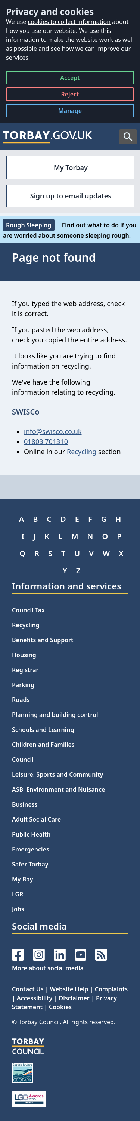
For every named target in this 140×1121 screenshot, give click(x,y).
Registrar (25, 670)
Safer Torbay (30, 864)
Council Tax (28, 610)
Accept (70, 79)
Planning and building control (55, 715)
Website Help (69, 989)
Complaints (111, 989)
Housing (24, 655)
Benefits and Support (43, 640)
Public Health (31, 834)
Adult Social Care (36, 819)
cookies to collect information (69, 22)
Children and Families (43, 744)
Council (23, 759)
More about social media (48, 968)
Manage (75, 112)
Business (25, 804)
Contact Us (28, 989)
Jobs (18, 909)
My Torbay (71, 167)
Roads (20, 700)
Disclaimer (74, 998)
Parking (23, 685)
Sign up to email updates (70, 195)
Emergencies (30, 849)
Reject (70, 95)
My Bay (22, 879)
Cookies (60, 1007)
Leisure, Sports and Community (57, 774)
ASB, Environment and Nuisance (58, 789)
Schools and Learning (43, 730)
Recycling (81, 451)
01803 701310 (46, 441)
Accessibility (34, 998)
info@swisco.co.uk (53, 431)
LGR (17, 894)
